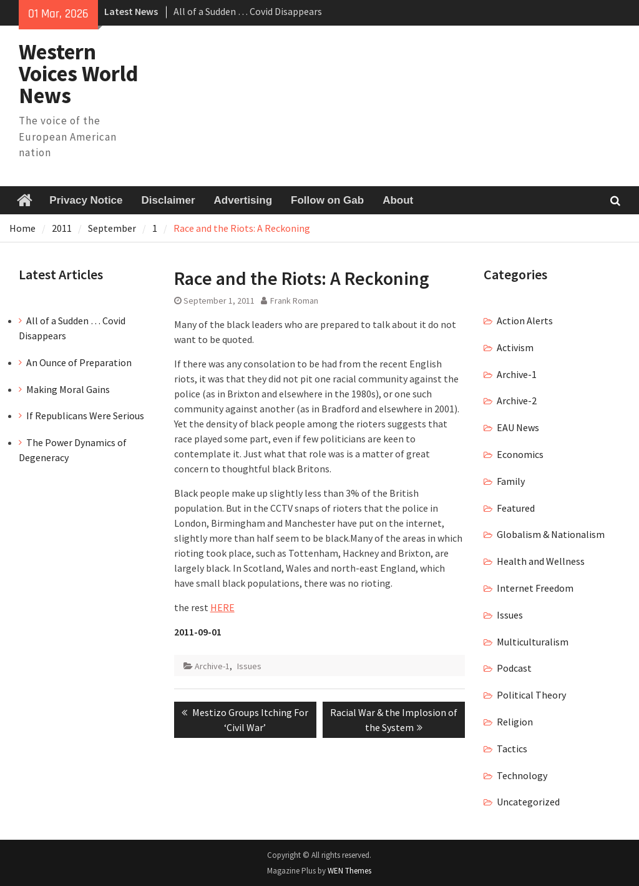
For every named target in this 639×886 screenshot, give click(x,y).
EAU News (518, 427)
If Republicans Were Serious (85, 415)
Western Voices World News (79, 73)
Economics (520, 454)
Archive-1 (212, 666)
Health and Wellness (541, 561)
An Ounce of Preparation (79, 362)
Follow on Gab (327, 200)
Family (511, 481)
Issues (249, 666)
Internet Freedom (535, 588)
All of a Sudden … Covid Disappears (247, 11)
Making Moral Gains (68, 389)
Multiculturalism (532, 641)
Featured (516, 508)
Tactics (512, 748)
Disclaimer (168, 200)
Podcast (514, 668)
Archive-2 (517, 400)
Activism (515, 347)
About (398, 200)
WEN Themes (349, 870)
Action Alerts (525, 320)
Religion (515, 721)
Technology (522, 775)
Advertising (243, 200)
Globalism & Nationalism (551, 534)
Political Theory (531, 695)
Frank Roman (294, 300)
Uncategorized (528, 801)
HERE (222, 607)
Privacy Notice (85, 200)
